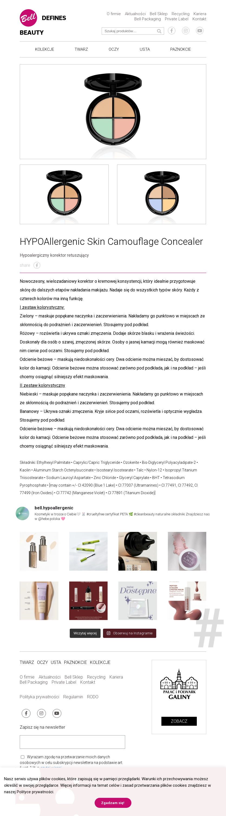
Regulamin (73, 698)
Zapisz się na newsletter (42, 727)
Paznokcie (180, 49)
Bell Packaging (147, 19)
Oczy (114, 49)
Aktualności (135, 14)
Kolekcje (44, 49)
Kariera (200, 14)
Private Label (176, 19)
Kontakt (199, 19)
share (30, 267)
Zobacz (179, 723)
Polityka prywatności (39, 698)
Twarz (81, 49)
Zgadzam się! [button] (112, 803)
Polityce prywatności (35, 791)
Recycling (181, 14)
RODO (92, 698)
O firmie (114, 14)
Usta (145, 49)
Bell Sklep (159, 14)
